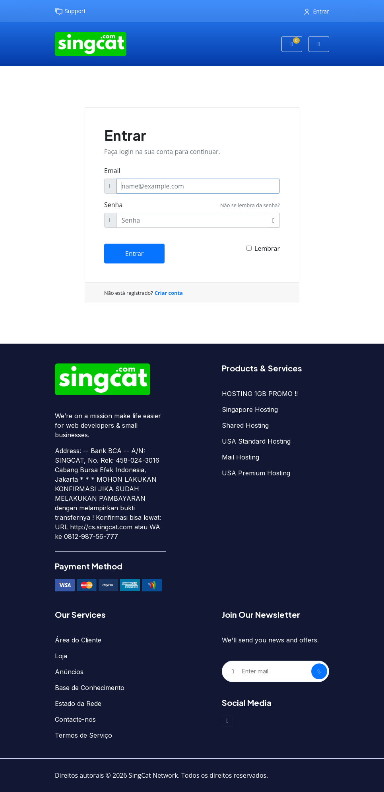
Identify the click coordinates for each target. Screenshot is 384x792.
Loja (61, 656)
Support (70, 11)
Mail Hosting (240, 457)
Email (112, 170)
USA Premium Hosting (256, 473)
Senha (113, 204)
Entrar (316, 11)
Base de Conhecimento (89, 688)
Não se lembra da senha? (250, 205)
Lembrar (267, 248)
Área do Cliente (78, 640)
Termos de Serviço (83, 735)
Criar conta (169, 292)
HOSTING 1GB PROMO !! (260, 394)
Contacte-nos (75, 719)
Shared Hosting (245, 425)
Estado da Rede (78, 703)
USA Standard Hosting (256, 441)
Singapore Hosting (250, 409)
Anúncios (69, 672)
